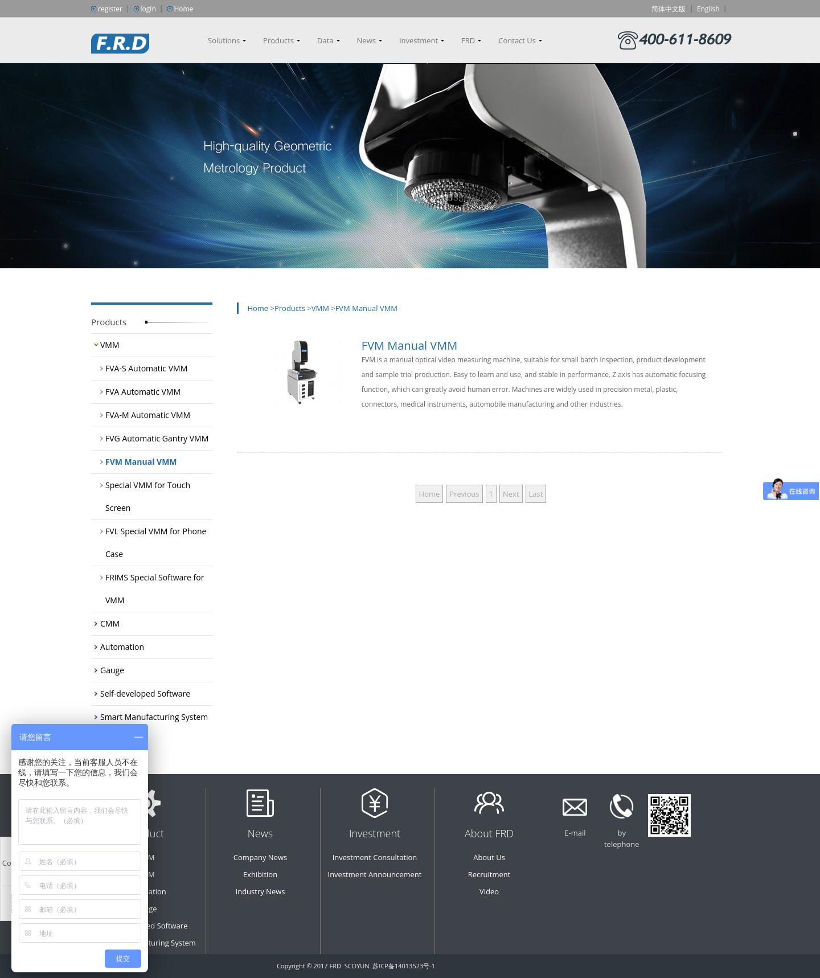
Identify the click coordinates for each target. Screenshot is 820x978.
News (366, 40)
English (708, 9)
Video (489, 891)
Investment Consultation (375, 857)
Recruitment (489, 874)
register (110, 9)
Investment (418, 40)
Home (184, 9)
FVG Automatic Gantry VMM (156, 438)
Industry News (260, 891)
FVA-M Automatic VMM (147, 415)
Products (278, 40)
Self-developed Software (145, 693)
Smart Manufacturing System (154, 716)
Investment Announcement (375, 874)
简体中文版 (668, 9)
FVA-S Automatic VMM (146, 368)
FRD (468, 40)
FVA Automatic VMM (143, 391)
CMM (110, 623)
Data (325, 40)
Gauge (112, 670)
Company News (260, 857)
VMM (110, 344)
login (148, 9)
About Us (489, 857)
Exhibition (260, 874)
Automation (122, 646)
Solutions (224, 40)
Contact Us (517, 40)
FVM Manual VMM (141, 461)
